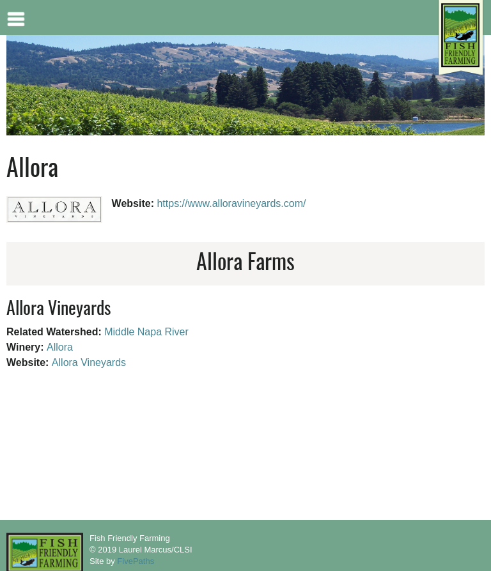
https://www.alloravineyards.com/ (231, 203)
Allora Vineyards (89, 362)
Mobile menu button (16, 17)
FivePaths (135, 561)
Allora (60, 347)
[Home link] (461, 38)
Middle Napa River (146, 331)
